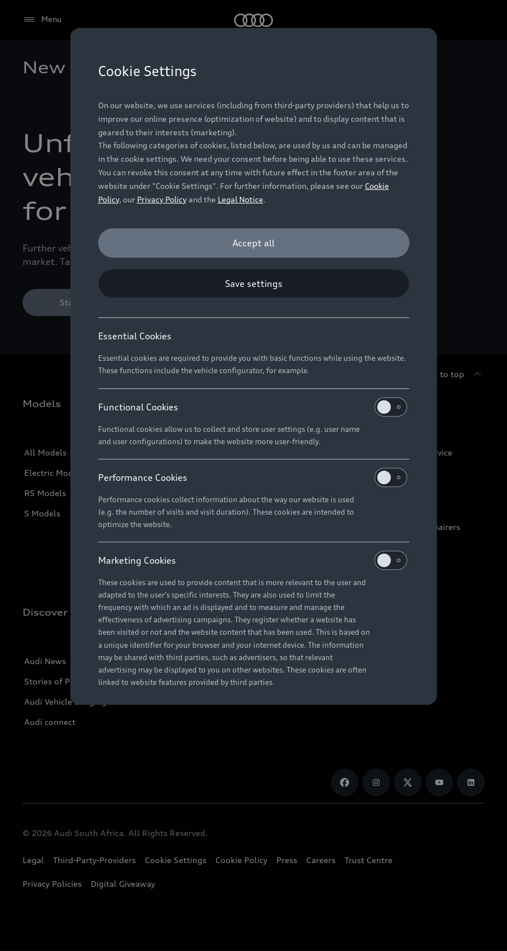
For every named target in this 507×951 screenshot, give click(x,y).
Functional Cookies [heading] (252, 407)
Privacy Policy (162, 199)
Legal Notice (240, 199)
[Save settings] (253, 283)
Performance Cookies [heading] (252, 477)
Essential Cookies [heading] (134, 336)
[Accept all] (253, 243)
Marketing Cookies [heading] (252, 560)
